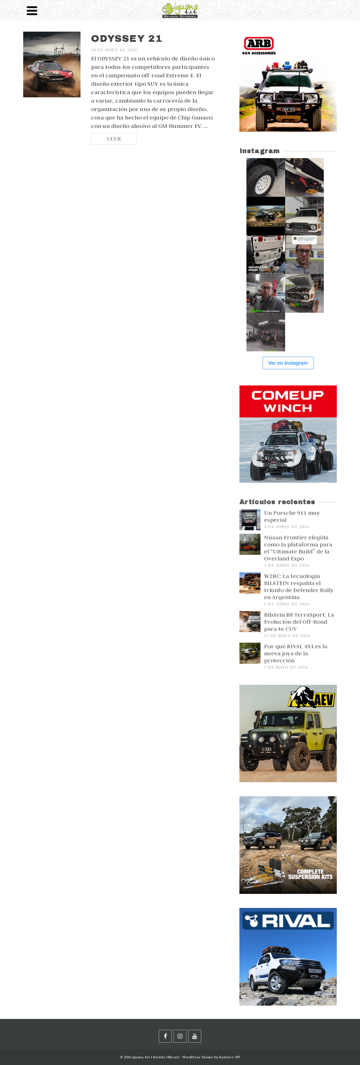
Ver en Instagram (288, 363)
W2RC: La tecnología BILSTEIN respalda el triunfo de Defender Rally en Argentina (299, 586)
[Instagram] (180, 1036)
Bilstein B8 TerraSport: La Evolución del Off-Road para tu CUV (299, 621)
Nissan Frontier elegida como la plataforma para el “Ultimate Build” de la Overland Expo (298, 548)
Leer (114, 138)
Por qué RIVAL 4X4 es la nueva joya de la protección (295, 653)
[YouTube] (194, 1036)
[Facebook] (165, 1036)
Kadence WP (229, 1057)
